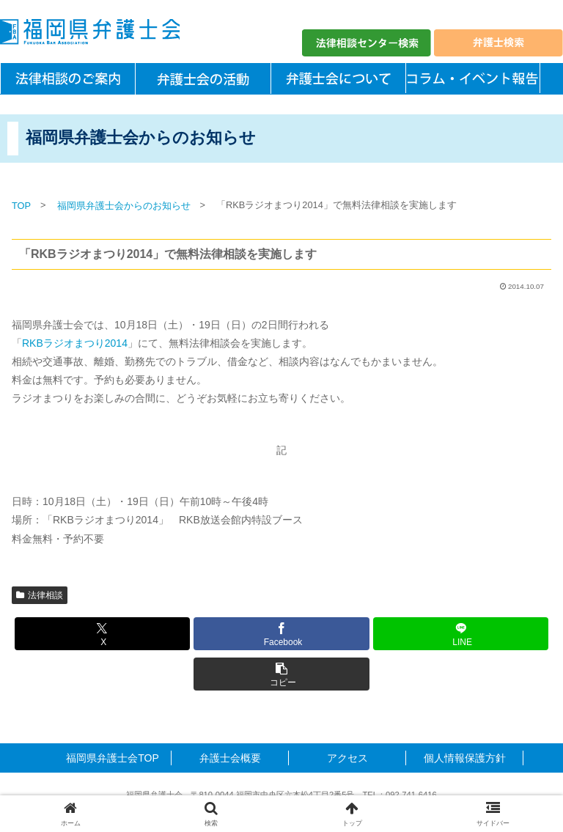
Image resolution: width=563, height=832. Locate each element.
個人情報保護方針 (465, 758)
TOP (21, 205)
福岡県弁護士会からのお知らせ (124, 205)
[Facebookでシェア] (281, 633)
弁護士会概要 (230, 758)
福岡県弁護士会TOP (112, 758)
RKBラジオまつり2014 (75, 343)
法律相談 (39, 595)
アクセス (347, 758)
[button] (281, 674)
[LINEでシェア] (460, 633)
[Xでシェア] (102, 633)
